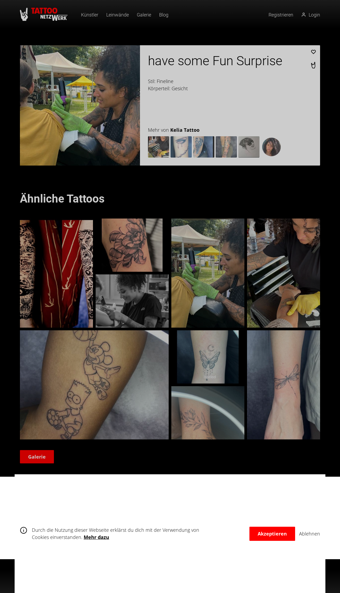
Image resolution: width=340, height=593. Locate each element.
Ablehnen (309, 533)
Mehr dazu (96, 537)
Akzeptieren (272, 533)
